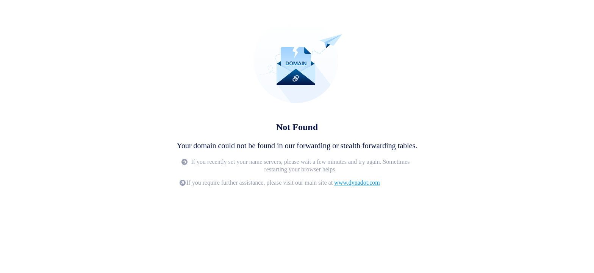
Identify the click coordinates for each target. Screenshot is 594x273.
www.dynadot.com (357, 182)
